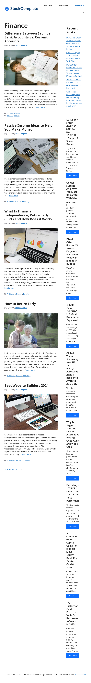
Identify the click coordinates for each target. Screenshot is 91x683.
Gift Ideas (50, 5)
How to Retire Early (20, 302)
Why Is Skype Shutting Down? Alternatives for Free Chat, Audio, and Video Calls (73, 440)
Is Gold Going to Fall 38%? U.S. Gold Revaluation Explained (73, 317)
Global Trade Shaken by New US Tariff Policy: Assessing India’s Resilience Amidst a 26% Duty (72, 373)
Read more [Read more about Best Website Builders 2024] (26, 453)
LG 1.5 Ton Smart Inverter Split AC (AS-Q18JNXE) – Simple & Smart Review (73, 43)
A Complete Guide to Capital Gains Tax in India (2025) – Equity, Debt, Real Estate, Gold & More (72, 554)
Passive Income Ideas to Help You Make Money (28, 127)
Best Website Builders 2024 (26, 384)
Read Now (72, 176)
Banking (10, 113)
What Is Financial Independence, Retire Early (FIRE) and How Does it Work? (28, 214)
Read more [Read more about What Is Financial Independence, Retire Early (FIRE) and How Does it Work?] (9, 287)
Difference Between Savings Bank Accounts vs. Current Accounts (27, 37)
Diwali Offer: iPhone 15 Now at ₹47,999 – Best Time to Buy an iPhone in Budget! (74, 70)
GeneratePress (80, 679)
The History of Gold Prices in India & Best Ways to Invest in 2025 (72, 618)
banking (17, 115)
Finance (81, 5)
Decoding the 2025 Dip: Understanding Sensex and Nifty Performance (75, 499)
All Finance (11, 293)
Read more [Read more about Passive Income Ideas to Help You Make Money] (13, 195)
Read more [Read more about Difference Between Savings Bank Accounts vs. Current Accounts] (40, 107)
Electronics (66, 5)
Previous (9, 468)
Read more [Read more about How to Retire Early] (30, 369)
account (10, 115)
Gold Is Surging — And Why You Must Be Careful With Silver (72, 193)
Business (10, 201)
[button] (84, 12)
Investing (24, 201)
